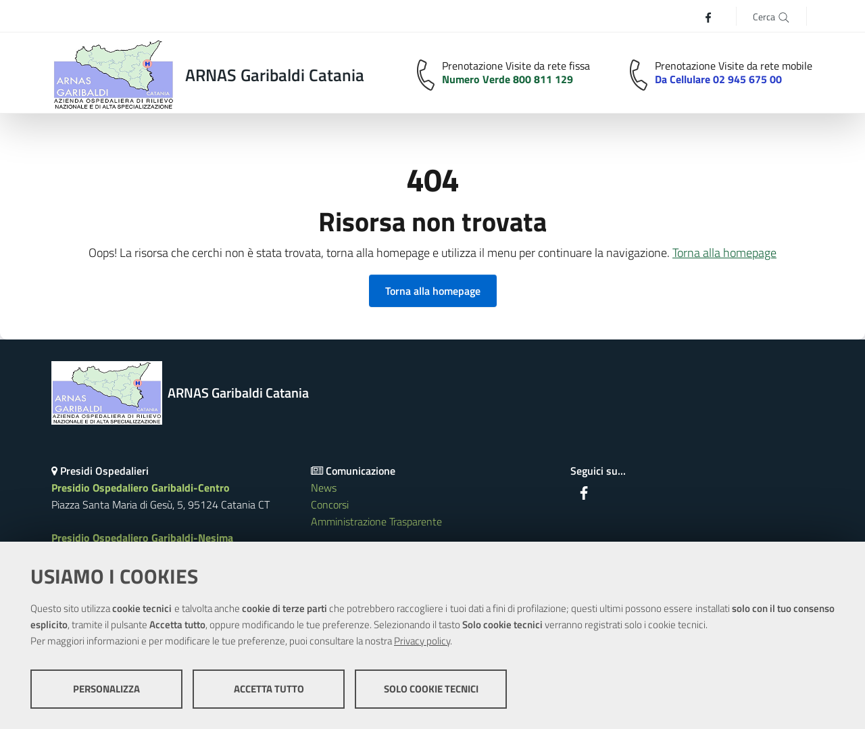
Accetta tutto (269, 689)
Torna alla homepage (724, 252)
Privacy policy (422, 641)
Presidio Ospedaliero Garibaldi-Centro (140, 487)
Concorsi (330, 504)
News (324, 487)
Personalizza (106, 689)
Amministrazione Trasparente (376, 521)
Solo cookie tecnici (431, 689)
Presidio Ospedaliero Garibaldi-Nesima (142, 538)
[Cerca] (771, 16)
